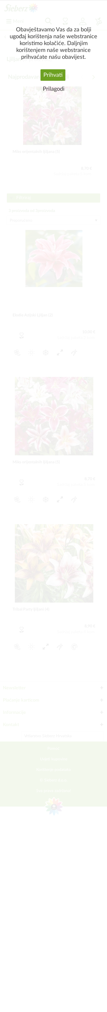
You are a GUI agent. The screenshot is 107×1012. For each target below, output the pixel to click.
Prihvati (52, 75)
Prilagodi (53, 89)
